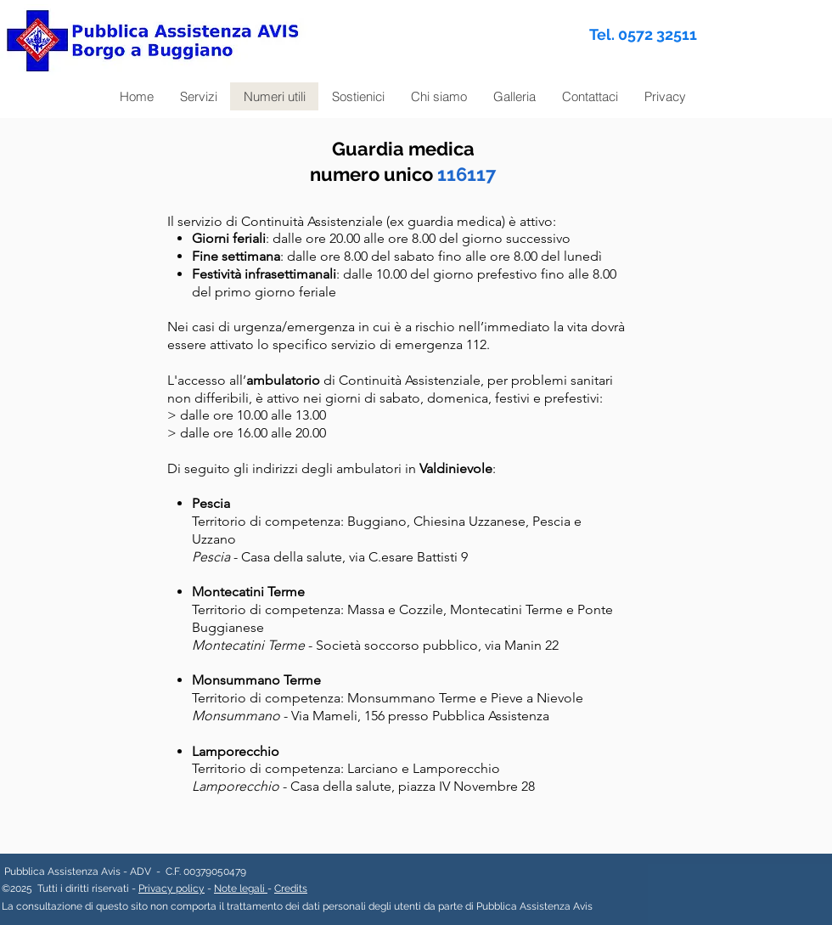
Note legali (240, 888)
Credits (290, 888)
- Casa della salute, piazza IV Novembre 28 (363, 786)
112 (476, 344)
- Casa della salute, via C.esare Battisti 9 (330, 557)
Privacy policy (171, 888)
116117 (466, 174)
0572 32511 (657, 34)
